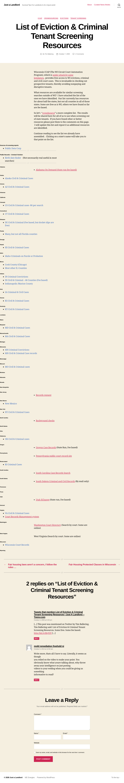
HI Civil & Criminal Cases (17, 247)
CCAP (40, 18)
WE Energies (30, 777)
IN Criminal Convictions (16, 277)
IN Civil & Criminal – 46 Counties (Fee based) (26, 280)
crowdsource (48, 113)
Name (36, 733)
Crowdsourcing (51, 18)
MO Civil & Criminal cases (17, 367)
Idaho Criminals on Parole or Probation (24, 256)
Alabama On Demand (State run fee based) (56, 170)
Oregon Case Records (46, 447)
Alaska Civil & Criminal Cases (19, 178)
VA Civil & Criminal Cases (17, 513)
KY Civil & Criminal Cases (17, 309)
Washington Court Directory (47, 525)
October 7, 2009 (64, 54)
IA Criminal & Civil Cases (17, 292)
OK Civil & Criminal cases (17, 439)
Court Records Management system (22, 516)
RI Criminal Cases (13, 464)
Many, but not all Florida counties (21, 234)
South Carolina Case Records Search (53, 473)
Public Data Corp (13, 148)
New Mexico (11, 403)
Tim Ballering (49, 54)
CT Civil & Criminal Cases (17, 214)
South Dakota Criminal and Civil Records (55, 481)
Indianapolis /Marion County (19, 283)
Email (65, 733)
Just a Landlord (12, 5)
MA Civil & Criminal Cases (17, 336)
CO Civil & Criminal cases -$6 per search (24, 205)
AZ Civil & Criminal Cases (17, 187)
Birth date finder (13, 158)
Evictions (64, 18)
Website (36, 743)
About (89, 5)
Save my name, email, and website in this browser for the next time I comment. (60, 752)
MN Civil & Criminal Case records (21, 353)
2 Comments (79, 54)
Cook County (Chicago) (16, 264)
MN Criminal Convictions (17, 350)
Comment (37, 714)
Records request (43, 395)
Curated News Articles (102, 5)
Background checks (45, 420)
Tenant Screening (78, 18)
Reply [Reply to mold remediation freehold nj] (37, 680)
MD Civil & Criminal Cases (17, 328)
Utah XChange (42, 500)
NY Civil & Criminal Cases (17, 412)
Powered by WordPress (46, 777)
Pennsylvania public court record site (54, 456)
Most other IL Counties (16, 268)
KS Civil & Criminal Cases (17, 301)
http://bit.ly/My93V (43, 633)
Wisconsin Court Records (17, 545)
